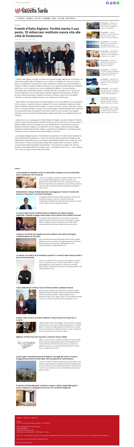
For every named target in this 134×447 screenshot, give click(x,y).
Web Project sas (28, 442)
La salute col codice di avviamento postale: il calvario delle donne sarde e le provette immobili (49, 256)
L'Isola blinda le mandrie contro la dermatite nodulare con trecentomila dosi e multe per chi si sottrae (47, 173)
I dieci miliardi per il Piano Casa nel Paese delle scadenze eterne (44, 288)
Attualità (21, 18)
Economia (46, 18)
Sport (54, 18)
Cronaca (29, 18)
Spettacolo (70, 18)
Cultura (61, 18)
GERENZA (19, 418)
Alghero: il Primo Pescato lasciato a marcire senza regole (41, 337)
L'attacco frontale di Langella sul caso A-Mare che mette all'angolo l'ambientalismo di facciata (46, 235)
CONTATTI (26, 418)
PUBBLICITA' (34, 418)
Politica (38, 18)
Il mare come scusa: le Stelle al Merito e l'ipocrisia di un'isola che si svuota (46, 319)
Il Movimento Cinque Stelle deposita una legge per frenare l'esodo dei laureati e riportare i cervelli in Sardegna (47, 193)
